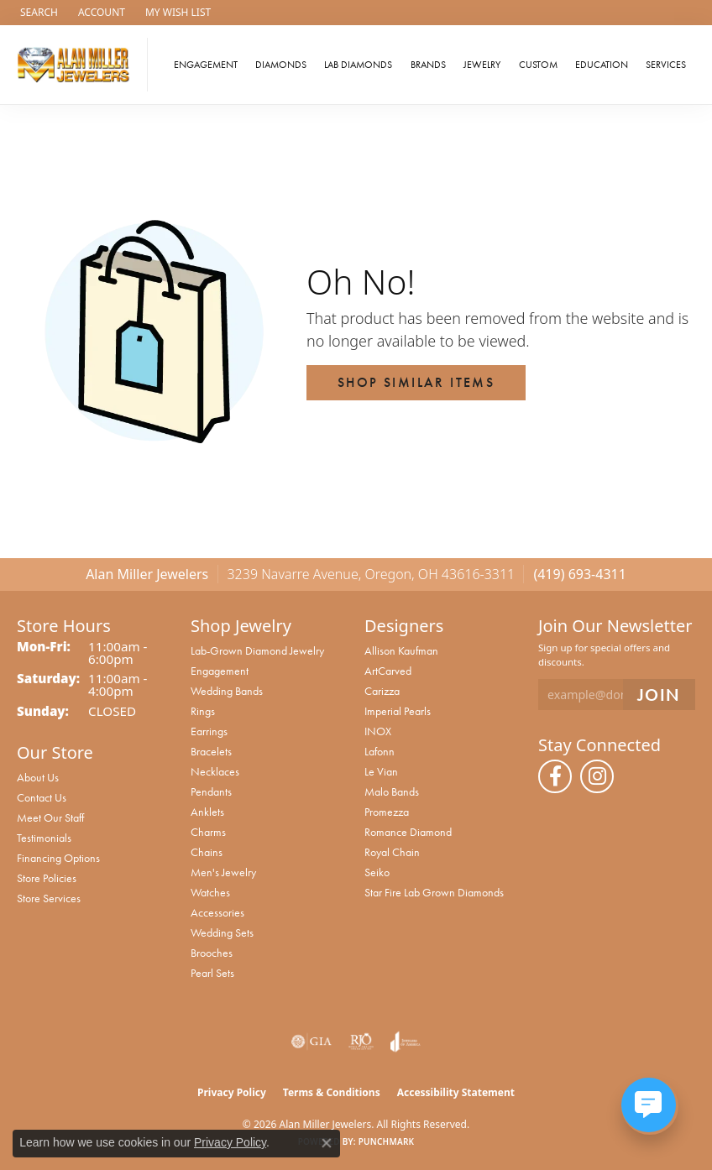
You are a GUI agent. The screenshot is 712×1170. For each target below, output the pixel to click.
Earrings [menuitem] (209, 731)
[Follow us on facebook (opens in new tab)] (555, 776)
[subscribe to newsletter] (659, 694)
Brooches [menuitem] (212, 952)
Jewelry (481, 64)
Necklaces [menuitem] (215, 771)
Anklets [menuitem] (207, 811)
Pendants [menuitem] (211, 791)
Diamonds (280, 64)
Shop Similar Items (416, 382)
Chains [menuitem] (206, 851)
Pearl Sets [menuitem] (212, 972)
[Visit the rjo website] (361, 1041)
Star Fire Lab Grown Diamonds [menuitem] (434, 892)
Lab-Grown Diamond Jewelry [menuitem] (257, 650)
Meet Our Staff (50, 817)
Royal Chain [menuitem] (392, 851)
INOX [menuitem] (377, 731)
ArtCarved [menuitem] (387, 670)
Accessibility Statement (456, 1092)
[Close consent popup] (327, 1143)
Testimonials (44, 837)
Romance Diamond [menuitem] (408, 831)
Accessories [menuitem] (217, 912)
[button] (37, 12)
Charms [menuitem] (208, 831)
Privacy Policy (231, 1092)
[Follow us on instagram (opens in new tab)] (597, 776)
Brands (428, 64)
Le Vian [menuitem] (381, 771)
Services (666, 64)
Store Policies (46, 877)
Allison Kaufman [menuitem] (401, 650)
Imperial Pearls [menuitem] (397, 710)
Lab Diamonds (358, 64)
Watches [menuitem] (210, 892)
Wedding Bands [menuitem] (227, 690)
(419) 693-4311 (579, 574)
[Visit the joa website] (405, 1041)
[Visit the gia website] (311, 1041)
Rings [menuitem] (203, 710)
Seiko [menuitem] (377, 872)
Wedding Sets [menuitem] (222, 932)
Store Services (49, 898)
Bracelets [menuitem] (211, 751)
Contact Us (41, 797)
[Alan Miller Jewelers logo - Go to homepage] (78, 64)
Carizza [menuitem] (382, 690)
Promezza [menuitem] (386, 811)
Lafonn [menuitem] (379, 751)
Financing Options (58, 857)
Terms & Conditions (331, 1092)
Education (601, 64)
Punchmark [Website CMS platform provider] (387, 1141)
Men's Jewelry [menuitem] (223, 872)
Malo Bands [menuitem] (391, 791)
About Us (38, 777)
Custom (538, 64)
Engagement (206, 64)
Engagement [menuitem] (220, 670)
